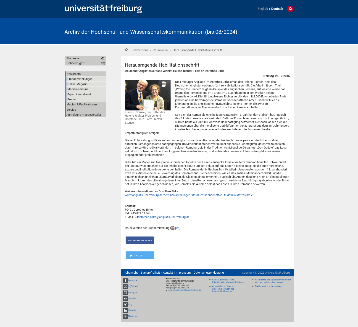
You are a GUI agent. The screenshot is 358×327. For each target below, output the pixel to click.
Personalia (160, 50)
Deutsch (277, 9)
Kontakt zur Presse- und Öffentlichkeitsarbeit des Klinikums (228, 281)
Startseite (126, 49)
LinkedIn (132, 310)
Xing (130, 304)
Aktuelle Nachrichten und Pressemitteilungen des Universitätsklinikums (223, 289)
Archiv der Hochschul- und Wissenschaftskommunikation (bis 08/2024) (150, 32)
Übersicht (131, 272)
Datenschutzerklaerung (209, 272)
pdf (177, 228)
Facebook (132, 280)
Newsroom (140, 50)
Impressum (183, 272)
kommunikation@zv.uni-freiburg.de (185, 290)
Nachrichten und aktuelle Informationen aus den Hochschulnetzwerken (273, 281)
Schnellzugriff (76, 63)
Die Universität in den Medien (268, 286)
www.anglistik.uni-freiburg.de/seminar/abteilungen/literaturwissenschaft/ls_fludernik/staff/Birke (187, 195)
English (263, 9)
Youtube (132, 298)
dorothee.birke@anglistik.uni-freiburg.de (164, 217)
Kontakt (168, 272)
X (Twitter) (133, 286)
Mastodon (132, 316)
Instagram (132, 292)
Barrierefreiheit (150, 272)
